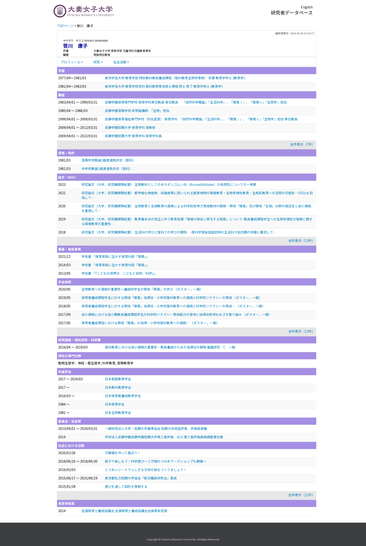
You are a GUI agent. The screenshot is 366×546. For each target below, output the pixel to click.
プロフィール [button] (70, 62)
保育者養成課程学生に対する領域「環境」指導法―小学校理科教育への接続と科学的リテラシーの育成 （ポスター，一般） (172, 297)
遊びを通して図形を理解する (126, 486)
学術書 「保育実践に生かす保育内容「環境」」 (115, 256)
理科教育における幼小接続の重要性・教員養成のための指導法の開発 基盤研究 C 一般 (170, 347)
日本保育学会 (114, 404)
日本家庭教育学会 (118, 379)
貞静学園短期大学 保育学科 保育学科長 (133, 135)
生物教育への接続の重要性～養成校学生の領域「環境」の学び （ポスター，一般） (142, 289)
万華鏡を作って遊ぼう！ (123, 452)
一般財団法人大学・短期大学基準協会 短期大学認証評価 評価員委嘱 (156, 428)
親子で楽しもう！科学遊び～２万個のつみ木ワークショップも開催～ (155, 461)
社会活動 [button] (119, 62)
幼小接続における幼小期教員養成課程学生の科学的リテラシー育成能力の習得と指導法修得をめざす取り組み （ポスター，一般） (177, 314)
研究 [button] (96, 62)
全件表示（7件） (302, 144)
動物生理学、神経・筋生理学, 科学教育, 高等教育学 (95, 363)
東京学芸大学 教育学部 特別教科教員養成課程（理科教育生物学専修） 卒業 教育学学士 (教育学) (175, 77)
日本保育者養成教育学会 (123, 395)
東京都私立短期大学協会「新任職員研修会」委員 (141, 478)
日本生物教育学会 (118, 412)
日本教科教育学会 (118, 387)
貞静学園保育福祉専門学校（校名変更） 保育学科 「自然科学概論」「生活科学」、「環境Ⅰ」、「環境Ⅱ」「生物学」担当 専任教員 (201, 119)
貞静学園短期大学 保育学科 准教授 (130, 127)
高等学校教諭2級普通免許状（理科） (109, 160)
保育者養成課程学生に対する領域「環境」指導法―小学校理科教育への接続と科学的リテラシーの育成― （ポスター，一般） (173, 306)
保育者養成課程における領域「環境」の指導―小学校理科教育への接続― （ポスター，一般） (151, 322)
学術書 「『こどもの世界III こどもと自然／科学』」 (119, 273)
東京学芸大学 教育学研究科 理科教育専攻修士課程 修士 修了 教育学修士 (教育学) (164, 86)
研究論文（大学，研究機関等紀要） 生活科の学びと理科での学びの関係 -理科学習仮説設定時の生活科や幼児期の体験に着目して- (178, 232)
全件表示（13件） (301, 240)
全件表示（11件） (301, 494)
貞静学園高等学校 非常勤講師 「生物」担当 (137, 110)
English (307, 7)
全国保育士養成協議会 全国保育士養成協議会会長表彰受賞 (124, 510)
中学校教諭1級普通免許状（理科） (107, 168)
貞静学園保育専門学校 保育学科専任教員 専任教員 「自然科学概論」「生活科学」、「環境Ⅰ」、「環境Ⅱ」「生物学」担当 (196, 102)
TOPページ (65, 25)
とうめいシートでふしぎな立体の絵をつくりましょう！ (146, 469)
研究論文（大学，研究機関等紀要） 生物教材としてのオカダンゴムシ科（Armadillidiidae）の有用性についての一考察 (169, 184)
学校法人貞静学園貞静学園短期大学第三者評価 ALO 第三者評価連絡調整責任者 (164, 437)
